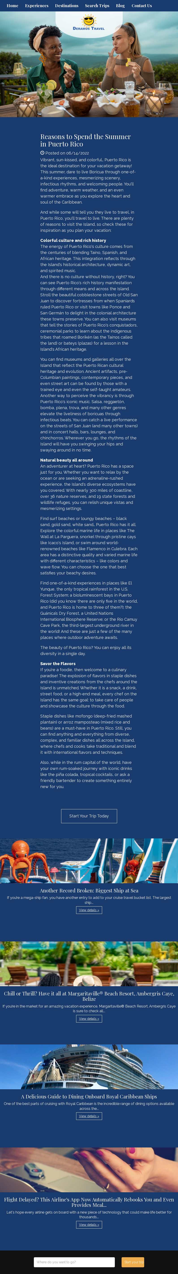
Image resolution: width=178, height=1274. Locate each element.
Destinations (66, 5)
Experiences (36, 5)
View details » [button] (89, 910)
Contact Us (142, 5)
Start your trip (134, 1262)
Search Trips (97, 5)
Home (12, 5)
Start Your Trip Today (89, 816)
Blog (120, 5)
